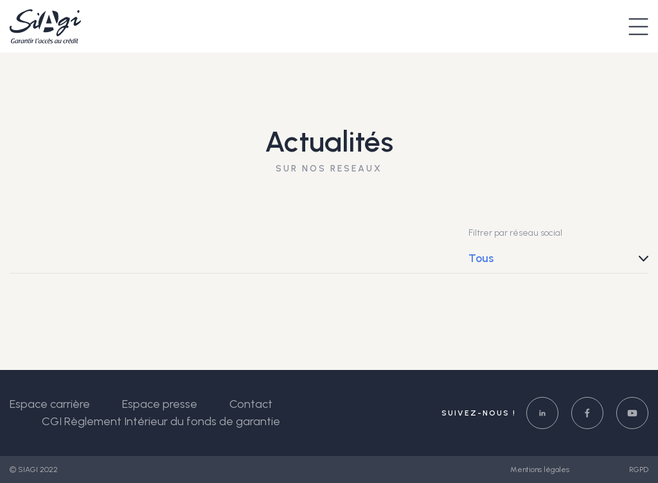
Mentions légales (540, 469)
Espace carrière (50, 404)
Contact (250, 404)
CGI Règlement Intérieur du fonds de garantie (161, 421)
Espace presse (159, 404)
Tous (481, 258)
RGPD (638, 469)
